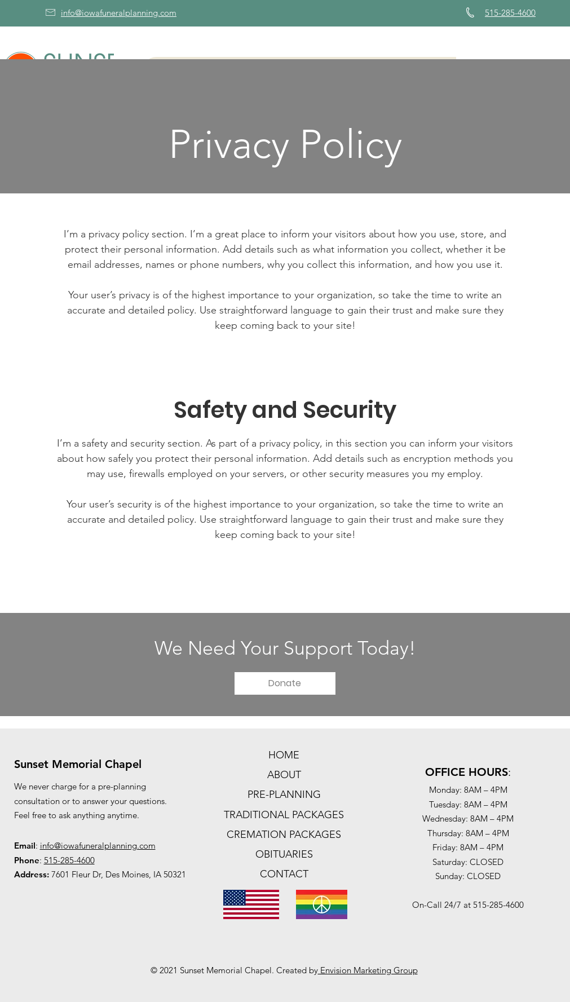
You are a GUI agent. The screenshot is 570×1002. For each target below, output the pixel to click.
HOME (283, 755)
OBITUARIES (284, 854)
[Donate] (285, 683)
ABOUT (284, 775)
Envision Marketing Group (368, 970)
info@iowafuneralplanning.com (98, 845)
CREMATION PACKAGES (284, 834)
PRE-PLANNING (284, 794)
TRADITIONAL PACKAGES (284, 815)
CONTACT (284, 874)
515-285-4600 (69, 860)
